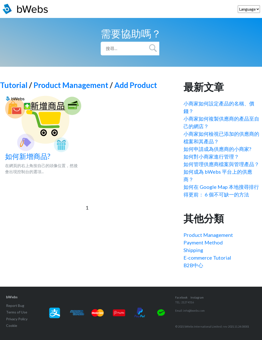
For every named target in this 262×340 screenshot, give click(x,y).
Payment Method (203, 242)
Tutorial (14, 84)
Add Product (135, 84)
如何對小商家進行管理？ (211, 156)
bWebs (12, 297)
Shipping (193, 250)
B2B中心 (193, 265)
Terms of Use (16, 312)
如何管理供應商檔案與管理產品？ (221, 164)
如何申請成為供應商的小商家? (217, 149)
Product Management (71, 84)
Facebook (181, 297)
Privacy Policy (17, 319)
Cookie (11, 325)
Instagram (197, 297)
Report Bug (15, 305)
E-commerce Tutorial (207, 258)
